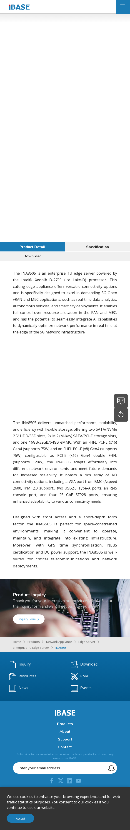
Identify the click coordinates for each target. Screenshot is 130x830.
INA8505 (60, 648)
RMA (79, 676)
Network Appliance (59, 642)
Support (65, 739)
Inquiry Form (29, 619)
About (65, 731)
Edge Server (86, 642)
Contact (65, 747)
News (18, 688)
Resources (22, 676)
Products (34, 642)
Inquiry (20, 664)
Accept (20, 818)
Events (81, 688)
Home (17, 642)
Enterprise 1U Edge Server (31, 648)
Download (32, 256)
